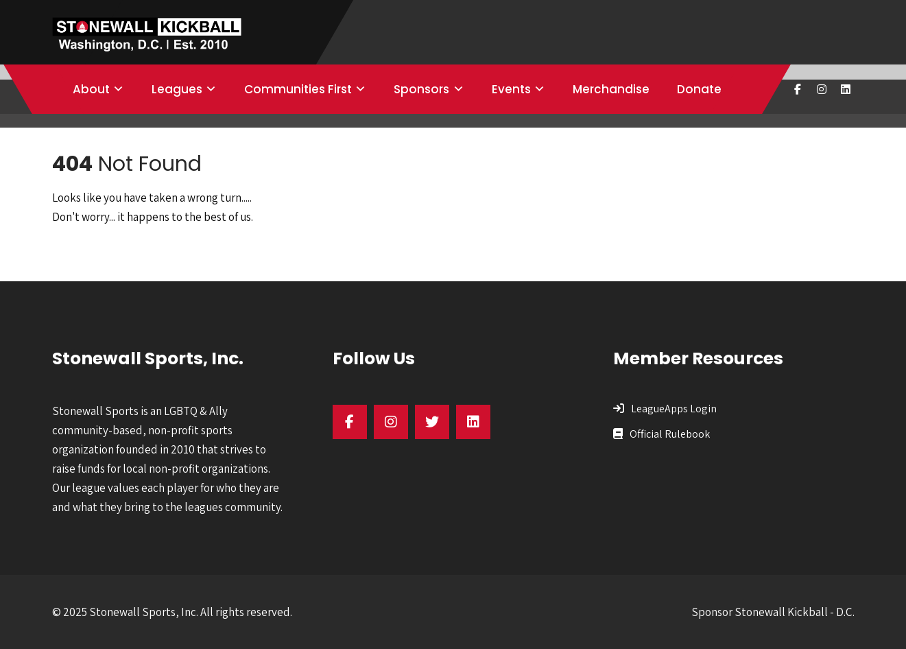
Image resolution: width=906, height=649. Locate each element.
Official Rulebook (670, 434)
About (91, 89)
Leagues (177, 89)
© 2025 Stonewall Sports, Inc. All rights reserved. (172, 612)
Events (511, 89)
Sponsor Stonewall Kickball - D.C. (773, 612)
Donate (699, 89)
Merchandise (611, 89)
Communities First (298, 89)
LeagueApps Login (674, 408)
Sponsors (421, 89)
